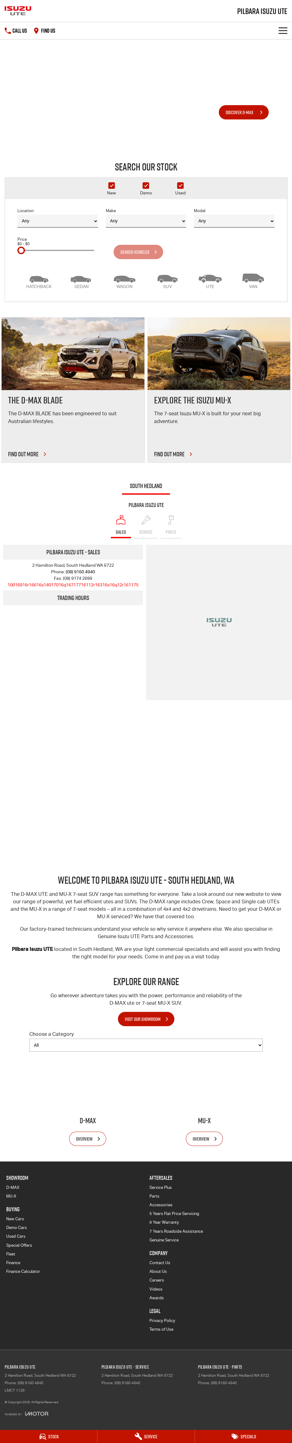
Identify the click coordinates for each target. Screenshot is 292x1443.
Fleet (10, 1254)
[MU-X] (204, 1101)
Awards (156, 1298)
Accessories (160, 1205)
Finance (13, 1262)
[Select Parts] (171, 526)
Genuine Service (164, 1240)
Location (57, 218)
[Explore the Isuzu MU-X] (219, 390)
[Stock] (48, 1436)
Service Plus (160, 1187)
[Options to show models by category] (146, 1045)
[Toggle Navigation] (283, 30)
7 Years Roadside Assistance (176, 1231)
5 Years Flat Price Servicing (174, 1213)
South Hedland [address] (146, 486)
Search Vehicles (134, 252)
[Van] (253, 280)
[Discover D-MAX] (244, 112)
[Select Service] (146, 526)
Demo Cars (16, 1227)
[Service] (146, 1436)
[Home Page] (18, 11)
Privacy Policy (162, 1320)
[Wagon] (124, 280)
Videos (155, 1289)
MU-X (11, 1196)
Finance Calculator (23, 1271)
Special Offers (19, 1245)
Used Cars (16, 1236)
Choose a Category (146, 1041)
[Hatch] (38, 280)
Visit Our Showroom (143, 1019)
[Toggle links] (26, 1413)
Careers (156, 1280)
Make (146, 218)
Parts (154, 1196)
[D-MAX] (87, 1101)
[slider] (21, 250)
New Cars (15, 1219)
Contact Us (159, 1262)
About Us (158, 1271)
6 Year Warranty (164, 1222)
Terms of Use (161, 1329)
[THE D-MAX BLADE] (73, 390)
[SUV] (167, 280)
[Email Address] (73, 584)
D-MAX (12, 1187)
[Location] (121, 526)
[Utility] (210, 280)
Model (234, 218)
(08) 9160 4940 (80, 571)
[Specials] (243, 1436)
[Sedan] (81, 280)
